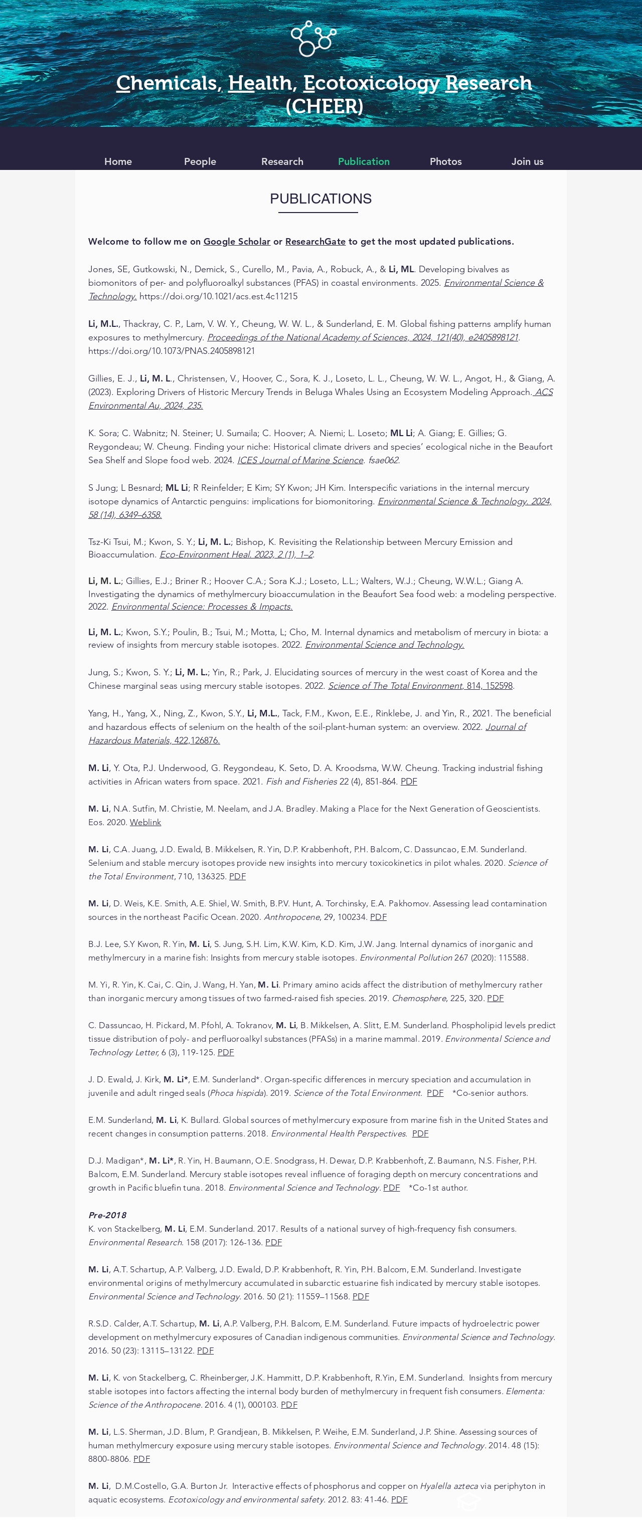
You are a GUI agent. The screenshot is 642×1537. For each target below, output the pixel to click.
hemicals (173, 83)
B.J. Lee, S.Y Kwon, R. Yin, (138, 944)
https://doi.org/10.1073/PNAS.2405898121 (171, 350)
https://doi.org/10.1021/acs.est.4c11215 (218, 296)
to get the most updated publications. (399, 241)
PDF (409, 781)
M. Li (199, 944)
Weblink (146, 822)
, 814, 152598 (420, 685)
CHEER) (328, 106)
